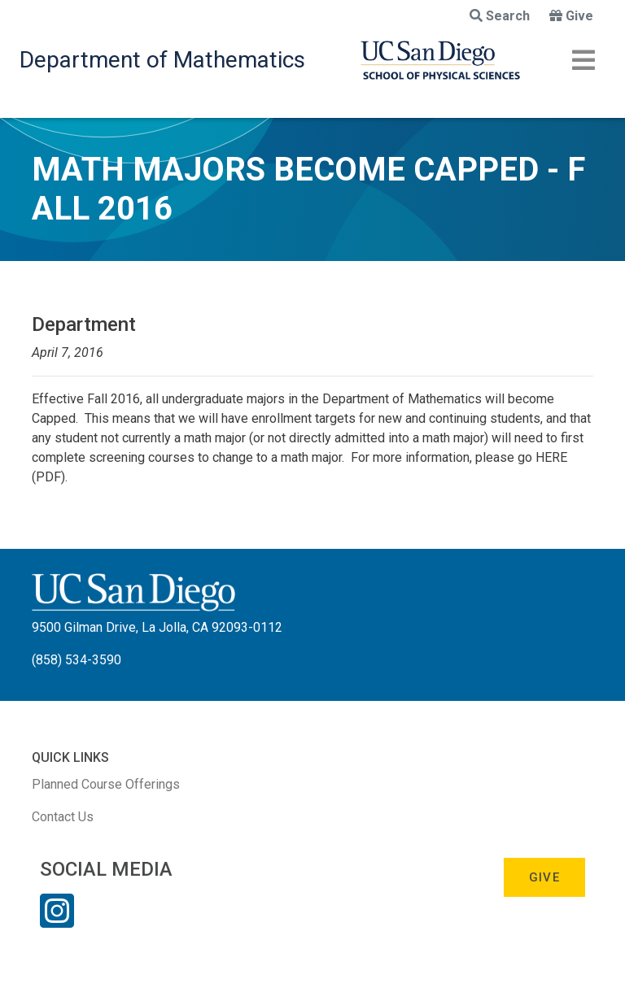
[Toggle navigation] (583, 60)
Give (571, 16)
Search (500, 16)
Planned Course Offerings (106, 784)
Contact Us (63, 816)
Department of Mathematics (162, 59)
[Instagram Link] (57, 921)
